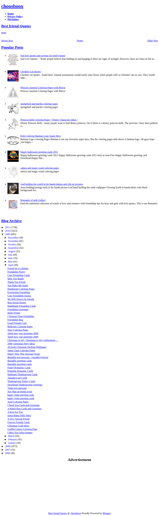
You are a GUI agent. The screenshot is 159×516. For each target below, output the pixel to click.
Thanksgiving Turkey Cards (21, 381)
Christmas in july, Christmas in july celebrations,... (32, 340)
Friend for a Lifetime (17, 268)
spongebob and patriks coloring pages (39, 103)
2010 (8, 230)
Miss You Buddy (15, 278)
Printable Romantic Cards (20, 371)
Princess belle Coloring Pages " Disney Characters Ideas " (49, 119)
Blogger (107, 513)
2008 (8, 446)
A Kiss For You (15, 412)
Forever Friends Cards (18, 422)
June (10, 258)
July (10, 254)
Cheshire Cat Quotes (30, 71)
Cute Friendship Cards (18, 275)
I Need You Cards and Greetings (23, 405)
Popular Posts (12, 47)
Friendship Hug (15, 319)
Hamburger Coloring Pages (21, 289)
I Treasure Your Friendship (20, 316)
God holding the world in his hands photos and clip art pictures (51, 184)
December (13, 237)
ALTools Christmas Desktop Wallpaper (26, 347)
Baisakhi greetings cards (19, 360)
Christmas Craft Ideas (18, 425)
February (13, 439)
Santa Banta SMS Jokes (19, 415)
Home (80, 40)
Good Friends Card (17, 323)
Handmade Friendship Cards (21, 306)
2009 (8, 234)
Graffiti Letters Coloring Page (22, 429)
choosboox (12, 6)
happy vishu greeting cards (20, 395)
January (12, 443)
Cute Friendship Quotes (19, 295)
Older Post (152, 40)
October (12, 244)
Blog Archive (11, 221)
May (10, 261)
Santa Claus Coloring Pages (21, 350)
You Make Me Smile (17, 285)
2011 (8, 227)
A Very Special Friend (18, 419)
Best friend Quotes (16, 26)
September (13, 248)
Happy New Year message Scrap (23, 354)
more (3, 32)
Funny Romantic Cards (18, 367)
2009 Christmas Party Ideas (21, 343)
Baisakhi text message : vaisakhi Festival (27, 357)
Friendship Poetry (16, 272)
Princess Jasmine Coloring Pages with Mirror (42, 87)
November (13, 241)
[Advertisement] (27, 487)
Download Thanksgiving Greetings (24, 384)
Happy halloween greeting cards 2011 (39, 152)
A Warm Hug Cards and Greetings (24, 408)
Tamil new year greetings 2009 (22, 333)
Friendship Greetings (17, 309)
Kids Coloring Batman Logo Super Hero (40, 136)
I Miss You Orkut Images (19, 432)
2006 (8, 453)
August (12, 251)
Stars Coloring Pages (17, 330)
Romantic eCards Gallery (33, 200)
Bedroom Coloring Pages (20, 326)
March (11, 436)
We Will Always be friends (20, 299)
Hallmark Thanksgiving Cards (22, 374)
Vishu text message (17, 388)
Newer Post (7, 40)
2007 (8, 449)
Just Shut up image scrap (19, 391)
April (11, 265)
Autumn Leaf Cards (17, 378)
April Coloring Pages (18, 401)
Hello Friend (13, 313)
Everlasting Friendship (18, 292)
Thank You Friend (16, 282)
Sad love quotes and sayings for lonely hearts (42, 55)
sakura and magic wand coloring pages (39, 168)
